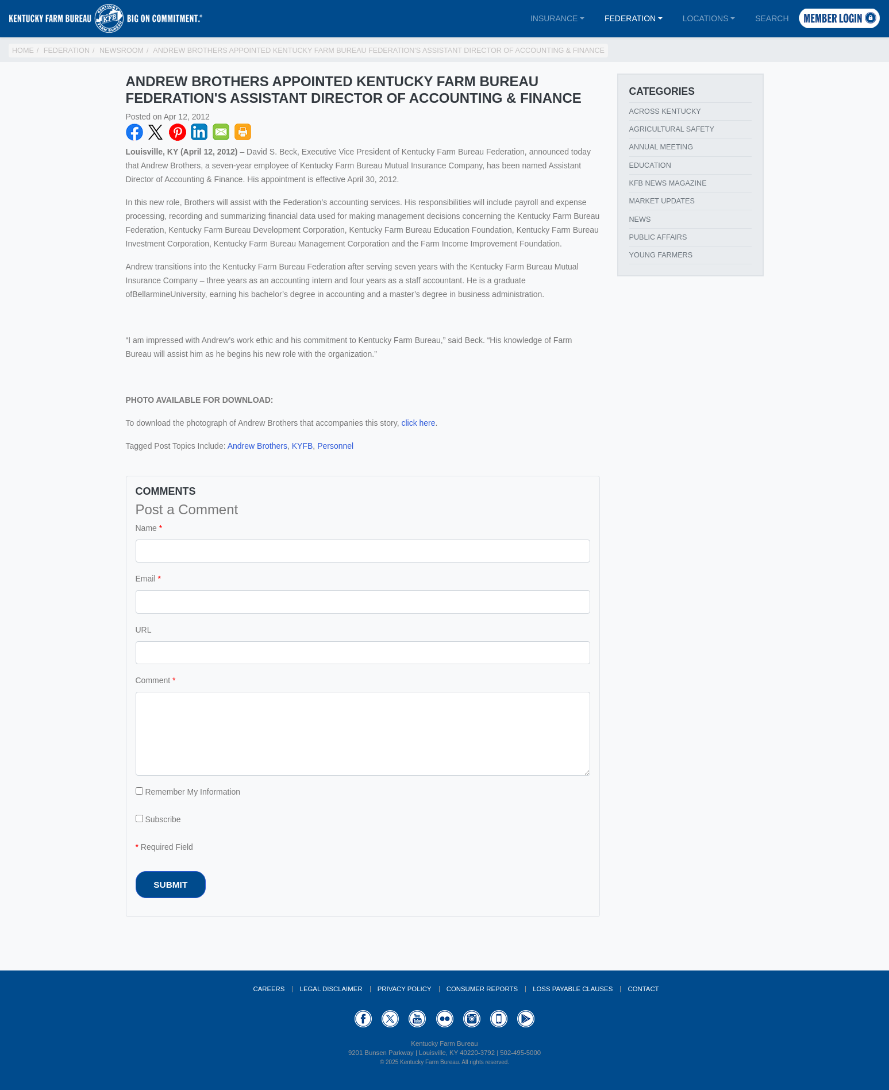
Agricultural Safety (671, 129)
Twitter (155, 132)
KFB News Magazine (668, 183)
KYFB (302, 445)
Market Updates (662, 201)
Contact (643, 988)
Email (221, 132)
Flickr (444, 1018)
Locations (706, 18)
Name (146, 528)
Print (243, 132)
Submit (170, 884)
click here (418, 422)
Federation (630, 18)
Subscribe (158, 819)
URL (144, 629)
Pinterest (177, 132)
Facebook (134, 132)
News (640, 219)
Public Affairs (658, 237)
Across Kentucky (665, 111)
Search (771, 18)
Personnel (335, 445)
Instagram (471, 1018)
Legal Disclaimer (331, 988)
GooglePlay (525, 1018)
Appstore (498, 1018)
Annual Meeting (661, 147)
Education (650, 165)
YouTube (417, 1018)
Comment (153, 680)
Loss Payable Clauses (573, 988)
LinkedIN (199, 132)
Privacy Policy (405, 988)
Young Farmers (661, 255)
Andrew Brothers (257, 445)
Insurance (554, 18)
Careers (268, 988)
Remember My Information (188, 791)
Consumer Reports (482, 988)
